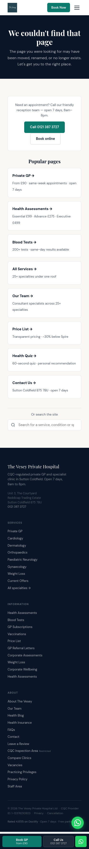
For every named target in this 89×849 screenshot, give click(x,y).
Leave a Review (18, 744)
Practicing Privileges (22, 772)
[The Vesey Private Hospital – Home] (12, 7)
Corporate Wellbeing (22, 669)
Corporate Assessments (25, 655)
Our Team (14, 709)
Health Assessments (22, 613)
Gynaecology (17, 567)
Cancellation (55, 813)
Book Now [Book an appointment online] (58, 7)
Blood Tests (16, 620)
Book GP (22, 841)
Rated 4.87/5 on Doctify (23, 821)
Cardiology (15, 538)
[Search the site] (44, 425)
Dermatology (17, 545)
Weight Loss (16, 574)
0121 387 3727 (17, 507)
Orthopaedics (18, 552)
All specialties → (19, 588)
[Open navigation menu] (76, 7)
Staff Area (15, 786)
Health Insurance (20, 723)
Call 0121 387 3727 (44, 127)
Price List (14, 641)
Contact (13, 737)
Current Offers (18, 581)
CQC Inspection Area (29, 751)
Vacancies (15, 765)
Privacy (39, 813)
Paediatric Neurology (22, 560)
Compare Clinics (19, 758)
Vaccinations (17, 634)
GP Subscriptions (20, 627)
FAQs (11, 730)
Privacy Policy (17, 779)
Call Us (58, 841)
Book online (45, 139)
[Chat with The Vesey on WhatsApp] (77, 823)
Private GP (15, 531)
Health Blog (16, 715)
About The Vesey (20, 701)
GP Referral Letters (21, 648)
